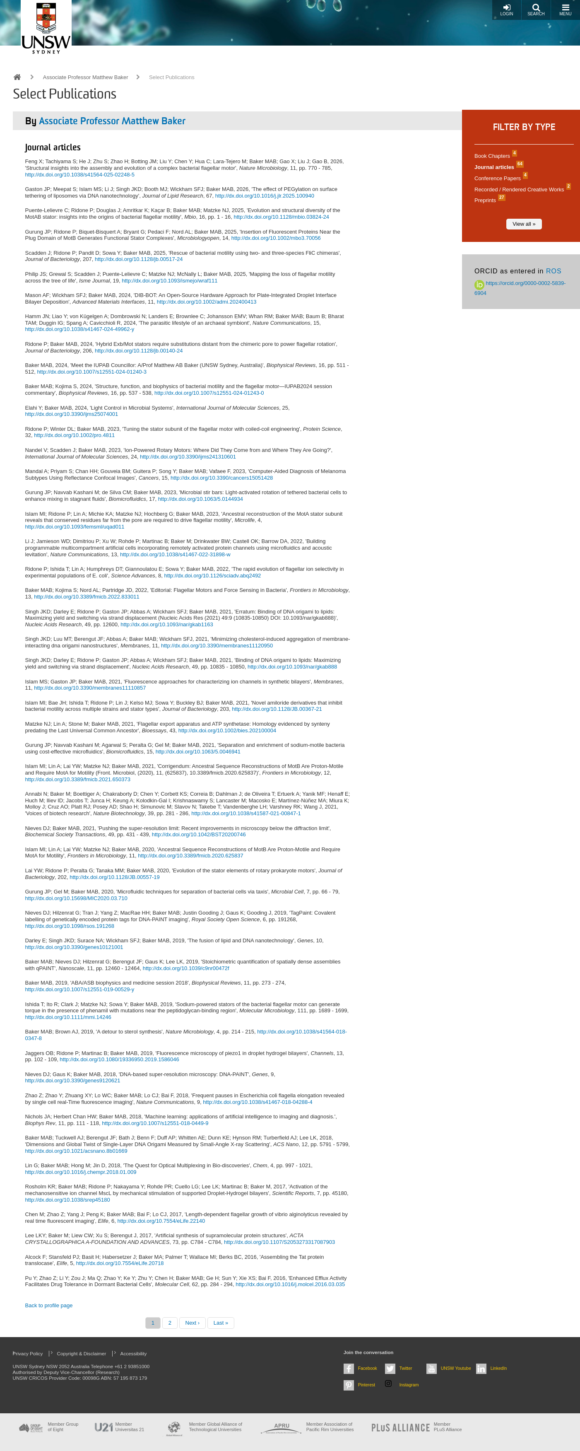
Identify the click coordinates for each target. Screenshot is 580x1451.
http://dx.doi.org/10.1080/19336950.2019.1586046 (119, 1059)
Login (506, 9)
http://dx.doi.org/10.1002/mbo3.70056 (276, 238)
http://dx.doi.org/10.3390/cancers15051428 (222, 478)
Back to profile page (49, 1305)
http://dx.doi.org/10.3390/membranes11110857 (90, 688)
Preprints (488, 200)
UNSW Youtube (456, 1368)
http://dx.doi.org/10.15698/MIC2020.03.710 (76, 898)
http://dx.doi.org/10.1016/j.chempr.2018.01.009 (81, 1172)
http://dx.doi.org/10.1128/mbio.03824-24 (282, 217)
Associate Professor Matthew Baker (85, 77)
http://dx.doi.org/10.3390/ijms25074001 (71, 414)
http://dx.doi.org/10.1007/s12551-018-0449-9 (155, 1123)
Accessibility (133, 1353)
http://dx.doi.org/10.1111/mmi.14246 (68, 1017)
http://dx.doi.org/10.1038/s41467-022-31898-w (175, 554)
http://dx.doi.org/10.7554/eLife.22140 (161, 1221)
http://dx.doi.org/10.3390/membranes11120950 (217, 645)
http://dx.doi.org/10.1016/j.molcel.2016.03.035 (290, 1284)
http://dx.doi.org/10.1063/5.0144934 (200, 499)
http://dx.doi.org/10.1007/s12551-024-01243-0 (209, 393)
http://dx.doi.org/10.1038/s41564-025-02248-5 (80, 174)
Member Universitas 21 (130, 1427)
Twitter (406, 1368)
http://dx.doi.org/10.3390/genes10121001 (74, 947)
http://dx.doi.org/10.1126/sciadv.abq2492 (212, 575)
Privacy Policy (28, 1353)
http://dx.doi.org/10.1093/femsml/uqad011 (75, 527)
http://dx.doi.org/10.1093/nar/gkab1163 (166, 624)
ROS (554, 271)
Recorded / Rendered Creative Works (521, 189)
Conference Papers (500, 178)
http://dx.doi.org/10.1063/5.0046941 (198, 751)
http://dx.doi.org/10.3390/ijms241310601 (188, 457)
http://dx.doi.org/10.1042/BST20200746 (199, 834)
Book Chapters (494, 156)
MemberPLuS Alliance (448, 1427)
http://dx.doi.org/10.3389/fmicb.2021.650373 (77, 779)
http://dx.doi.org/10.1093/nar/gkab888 (292, 667)
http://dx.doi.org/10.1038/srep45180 (67, 1200)
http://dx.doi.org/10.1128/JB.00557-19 (115, 877)
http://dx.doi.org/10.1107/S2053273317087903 (279, 1242)
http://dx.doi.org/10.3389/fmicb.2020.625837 (190, 855)
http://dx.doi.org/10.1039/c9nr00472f (186, 968)
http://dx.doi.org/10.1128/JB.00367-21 (277, 709)
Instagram (409, 1384)
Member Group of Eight (63, 1427)
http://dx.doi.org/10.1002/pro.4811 (74, 435)
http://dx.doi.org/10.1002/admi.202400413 (207, 302)
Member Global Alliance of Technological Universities (215, 1427)
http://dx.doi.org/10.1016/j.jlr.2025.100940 (264, 196)
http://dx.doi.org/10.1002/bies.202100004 (227, 730)
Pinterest (366, 1384)
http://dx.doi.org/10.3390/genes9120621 (72, 1080)
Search (536, 9)
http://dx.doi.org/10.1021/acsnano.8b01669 (76, 1151)
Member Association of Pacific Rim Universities (330, 1427)
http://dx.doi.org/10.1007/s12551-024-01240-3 (92, 372)
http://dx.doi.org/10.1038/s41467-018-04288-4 (258, 1102)
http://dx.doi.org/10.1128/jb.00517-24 (139, 259)
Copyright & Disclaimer (81, 1353)
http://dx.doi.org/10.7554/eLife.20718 (120, 1263)
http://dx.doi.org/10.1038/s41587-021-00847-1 (246, 813)
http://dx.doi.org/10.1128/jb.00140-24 (139, 351)
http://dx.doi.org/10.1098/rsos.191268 (69, 926)
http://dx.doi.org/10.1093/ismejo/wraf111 (169, 281)
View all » (524, 224)
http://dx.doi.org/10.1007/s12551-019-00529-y (80, 989)
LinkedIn (499, 1368)
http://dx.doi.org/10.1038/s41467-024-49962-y (80, 329)
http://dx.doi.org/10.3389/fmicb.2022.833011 (86, 597)
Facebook (367, 1368)
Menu (565, 9)
